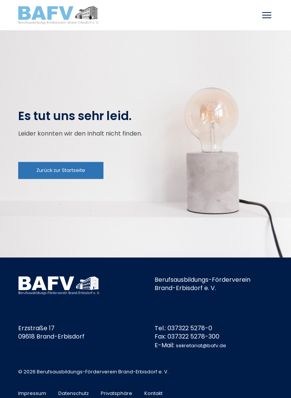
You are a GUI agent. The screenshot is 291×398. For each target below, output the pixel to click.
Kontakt (153, 393)
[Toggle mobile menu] (267, 15)
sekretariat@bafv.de (201, 345)
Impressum (32, 393)
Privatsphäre (116, 393)
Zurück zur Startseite (60, 170)
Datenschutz (73, 393)
